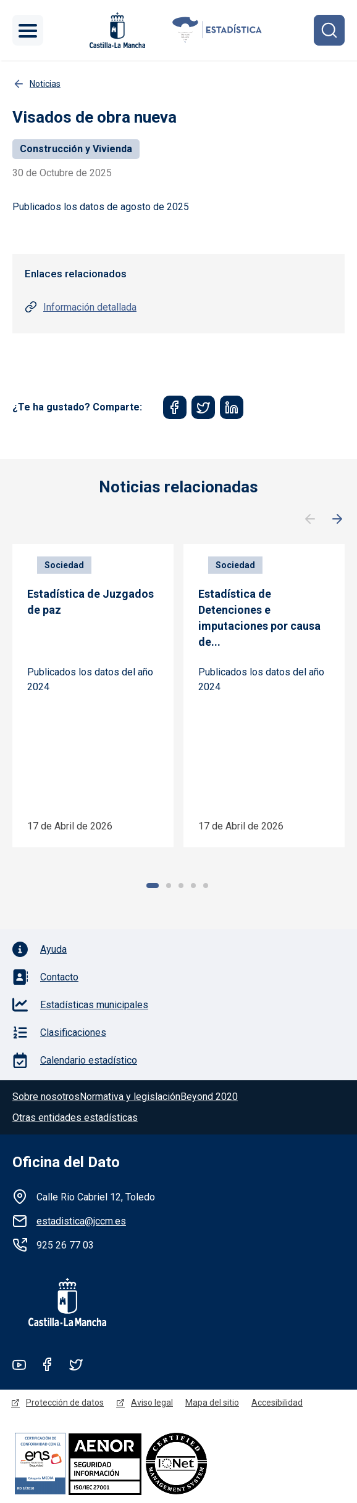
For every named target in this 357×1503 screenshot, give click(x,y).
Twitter (76, 1364)
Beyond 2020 (209, 1096)
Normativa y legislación (130, 1096)
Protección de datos (65, 1402)
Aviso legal (152, 1402)
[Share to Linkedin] (231, 407)
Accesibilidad (277, 1402)
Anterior (310, 519)
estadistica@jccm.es (81, 1221)
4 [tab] (193, 885)
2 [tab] (168, 885)
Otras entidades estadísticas (75, 1117)
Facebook (47, 1364)
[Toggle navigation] (27, 30)
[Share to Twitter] (203, 407)
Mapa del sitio (212, 1402)
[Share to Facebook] (175, 407)
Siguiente (337, 519)
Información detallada (89, 307)
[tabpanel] (92, 695)
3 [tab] (180, 885)
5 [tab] (205, 885)
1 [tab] (152, 885)
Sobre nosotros (46, 1096)
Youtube (19, 1364)
